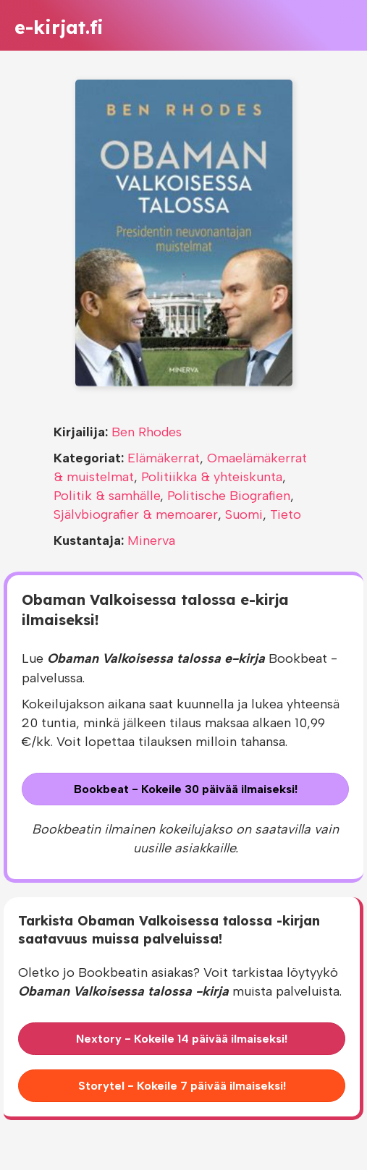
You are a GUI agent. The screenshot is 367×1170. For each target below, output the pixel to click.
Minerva (151, 540)
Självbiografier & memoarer (136, 514)
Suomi (244, 514)
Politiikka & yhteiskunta (211, 477)
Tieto (285, 514)
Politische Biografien (228, 496)
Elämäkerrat (163, 458)
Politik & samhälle (107, 496)
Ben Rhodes (146, 432)
